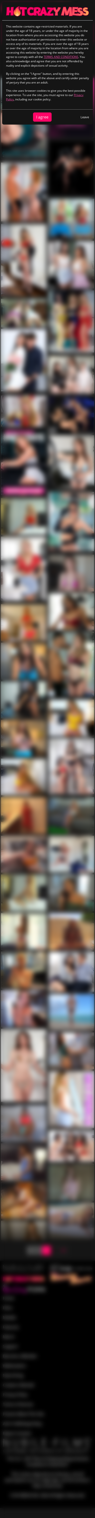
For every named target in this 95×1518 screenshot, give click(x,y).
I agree (42, 117)
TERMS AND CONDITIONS (61, 57)
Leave (85, 117)
